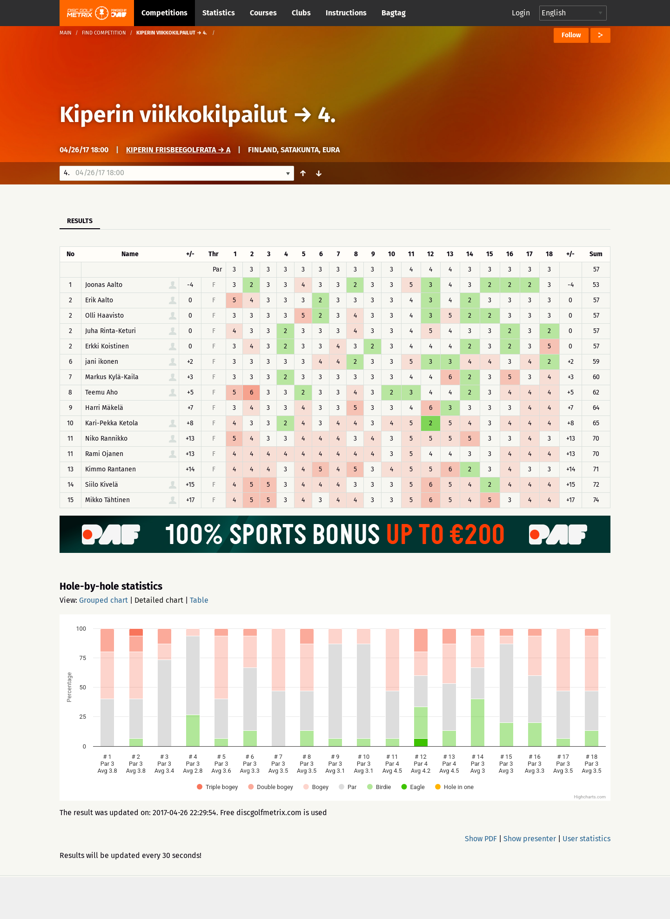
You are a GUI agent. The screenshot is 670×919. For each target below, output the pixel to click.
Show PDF (481, 838)
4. (327, 114)
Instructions (346, 12)
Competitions (164, 12)
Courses (263, 12)
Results (80, 221)
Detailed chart (158, 600)
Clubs (301, 12)
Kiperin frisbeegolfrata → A (178, 149)
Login (521, 12)
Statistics (218, 12)
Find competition (104, 33)
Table (199, 600)
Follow (571, 35)
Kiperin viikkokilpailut (176, 114)
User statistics (586, 838)
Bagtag (394, 12)
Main (66, 33)
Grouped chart (103, 600)
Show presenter (529, 838)
